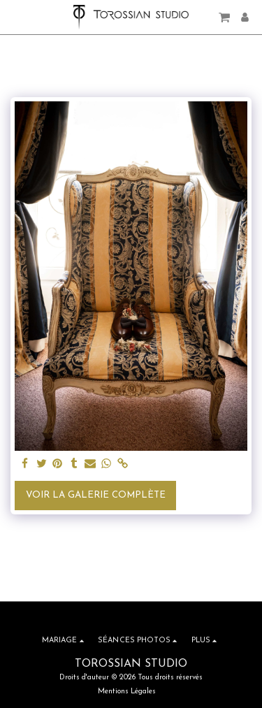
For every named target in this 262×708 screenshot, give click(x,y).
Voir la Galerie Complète (96, 495)
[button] (15, 17)
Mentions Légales (127, 691)
